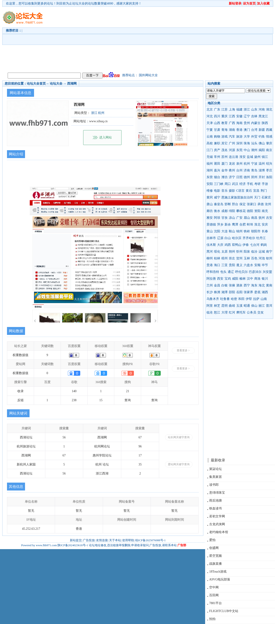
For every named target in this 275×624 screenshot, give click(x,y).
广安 (239, 217)
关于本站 (115, 540)
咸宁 (217, 197)
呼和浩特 (212, 272)
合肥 (242, 224)
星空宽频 (215, 555)
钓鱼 (262, 136)
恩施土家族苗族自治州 (237, 197)
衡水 (217, 211)
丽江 (262, 305)
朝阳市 (256, 231)
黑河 (209, 251)
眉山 (247, 217)
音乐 (224, 190)
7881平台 (215, 603)
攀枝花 (241, 211)
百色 (254, 258)
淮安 (242, 157)
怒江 (217, 312)
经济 (242, 184)
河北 (209, 116)
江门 (209, 150)
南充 (265, 211)
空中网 (214, 587)
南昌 (254, 217)
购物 (217, 136)
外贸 (254, 136)
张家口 (251, 204)
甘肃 (217, 129)
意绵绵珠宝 (217, 492)
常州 (217, 157)
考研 (257, 184)
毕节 (265, 265)
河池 (262, 258)
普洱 (269, 305)
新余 (228, 224)
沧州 (268, 204)
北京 (209, 109)
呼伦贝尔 (241, 272)
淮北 (257, 224)
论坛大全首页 (36, 83)
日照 (239, 177)
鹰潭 (235, 224)
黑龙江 (263, 116)
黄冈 (209, 197)
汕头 (254, 143)
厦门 (224, 163)
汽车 (232, 136)
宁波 (254, 163)
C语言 (240, 190)
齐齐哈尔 (249, 238)
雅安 (209, 217)
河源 (232, 150)
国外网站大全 (148, 75)
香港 (239, 129)
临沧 (209, 312)
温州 (262, 163)
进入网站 (105, 137)
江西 (232, 116)
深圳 (239, 143)
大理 (224, 312)
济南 (247, 170)
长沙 (209, 292)
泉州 (239, 163)
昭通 (247, 305)
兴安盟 (267, 272)
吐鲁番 (225, 299)
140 (74, 391)
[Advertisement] (152, 38)
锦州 (239, 231)
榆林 (242, 278)
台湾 (254, 129)
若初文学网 (217, 516)
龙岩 (232, 163)
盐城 (250, 157)
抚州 (262, 217)
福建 (239, 109)
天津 (209, 123)
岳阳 (239, 292)
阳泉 (247, 251)
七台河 (254, 244)
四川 (217, 116)
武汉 (235, 184)
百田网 (214, 595)
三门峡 (218, 184)
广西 (232, 123)
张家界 (248, 292)
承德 (260, 204)
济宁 (232, 177)
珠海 (247, 143)
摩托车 (241, 312)
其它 (224, 143)
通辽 (231, 272)
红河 (232, 312)
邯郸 (228, 204)
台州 (239, 170)
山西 (217, 123)
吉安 (269, 217)
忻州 (239, 251)
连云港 (233, 157)
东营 (209, 177)
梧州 (224, 258)
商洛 (257, 278)
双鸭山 (236, 244)
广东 (217, 109)
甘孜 (224, 217)
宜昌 (256, 190)
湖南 (232, 129)
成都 (224, 211)
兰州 (209, 285)
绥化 (217, 251)
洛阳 (269, 177)
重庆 (224, 116)
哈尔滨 (236, 238)
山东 (254, 109)
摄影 (232, 190)
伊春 (246, 244)
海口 (217, 265)
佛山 (262, 143)
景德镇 (211, 224)
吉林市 (211, 238)
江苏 (224, 109)
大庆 (220, 244)
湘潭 (224, 292)
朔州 (232, 251)
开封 (262, 177)
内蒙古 (256, 123)
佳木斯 (211, 244)
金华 (224, 170)
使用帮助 (128, 540)
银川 (265, 278)
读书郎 (214, 484)
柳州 (209, 258)
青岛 (254, 170)
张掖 (232, 285)
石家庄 (266, 197)
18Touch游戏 (218, 571)
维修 (209, 190)
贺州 (239, 258)
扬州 (257, 157)
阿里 (209, 305)
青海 (224, 129)
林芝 (217, 305)
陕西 (265, 123)
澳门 (247, 129)
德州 (247, 177)
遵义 (239, 265)
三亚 (224, 265)
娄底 (257, 292)
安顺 (257, 265)
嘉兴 (217, 170)
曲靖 (232, 305)
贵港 (209, 265)
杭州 (247, 163)
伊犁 (249, 299)
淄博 (262, 170)
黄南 (269, 285)
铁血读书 (215, 508)
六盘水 (248, 265)
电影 (217, 190)
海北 (262, 285)
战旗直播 (215, 563)
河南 (262, 109)
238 (74, 400)
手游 (265, 184)
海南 (239, 123)
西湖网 (72, 83)
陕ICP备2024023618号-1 (72, 545)
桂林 (217, 258)
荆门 (264, 190)
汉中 (250, 278)
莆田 (217, 163)
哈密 (234, 299)
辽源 (220, 238)
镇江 (265, 157)
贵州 (247, 123)
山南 (264, 299)
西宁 (247, 285)
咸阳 (235, 278)
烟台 (217, 177)
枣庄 (269, 170)
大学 (247, 136)
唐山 (209, 204)
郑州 (254, 177)
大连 (224, 231)
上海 (232, 109)
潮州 (254, 150)
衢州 (232, 170)
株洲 (217, 292)
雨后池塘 (215, 500)
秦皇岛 (218, 204)
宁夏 (209, 129)
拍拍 (212, 619)
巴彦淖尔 (255, 272)
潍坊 (224, 177)
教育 (224, 123)
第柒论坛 (215, 469)
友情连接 (102, 540)
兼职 (217, 143)
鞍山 (232, 231)
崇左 (232, 258)
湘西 (265, 292)
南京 (269, 150)
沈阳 (217, 231)
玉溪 (239, 305)
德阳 (250, 211)
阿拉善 (211, 278)
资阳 (257, 211)
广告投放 (89, 540)
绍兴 (269, 163)
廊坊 (209, 211)
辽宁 (247, 116)
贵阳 (232, 265)
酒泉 (239, 285)
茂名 (224, 150)
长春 (265, 231)
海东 (254, 285)
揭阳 (262, 150)
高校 (209, 143)
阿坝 (217, 217)
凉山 (232, 217)
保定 (242, 204)
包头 (223, 272)
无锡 (209, 157)
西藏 (269, 129)
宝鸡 (228, 278)
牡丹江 (261, 238)
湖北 (269, 109)
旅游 (239, 136)
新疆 (262, 129)
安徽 (239, 116)
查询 (127, 400)
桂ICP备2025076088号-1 (150, 540)
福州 (209, 163)
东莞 (239, 150)
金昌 (217, 285)
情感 (269, 136)
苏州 (224, 157)
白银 (224, 285)
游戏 (224, 136)
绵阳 (232, 211)
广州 (232, 143)
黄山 (209, 231)
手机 (250, 184)
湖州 (209, 170)
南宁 (269, 251)
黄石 (249, 190)
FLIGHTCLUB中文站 (223, 611)
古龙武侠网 (217, 524)
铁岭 (247, 231)
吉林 (254, 116)
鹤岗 (264, 244)
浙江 (247, 109)
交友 (260, 312)
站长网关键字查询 (179, 437)
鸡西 (228, 244)
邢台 (235, 204)
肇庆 (269, 143)
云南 (209, 136)
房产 (217, 150)
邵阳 (232, 292)
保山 (254, 305)
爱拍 (212, 540)
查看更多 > (183, 350)
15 (101, 400)
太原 (224, 251)
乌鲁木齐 (212, 299)
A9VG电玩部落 (219, 579)
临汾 (254, 251)
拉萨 (256, 299)
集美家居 (215, 477)
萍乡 (220, 224)
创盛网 (214, 548)
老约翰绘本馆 (218, 532)
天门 (257, 197)
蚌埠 (250, 224)
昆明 (224, 305)
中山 (247, 150)
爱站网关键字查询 (179, 464)
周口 (228, 184)
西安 (220, 278)
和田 (241, 299)
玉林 (247, 258)
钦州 (269, 258)
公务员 (251, 312)
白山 (228, 238)
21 (127, 391)
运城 (262, 251)
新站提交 (76, 540)
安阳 (209, 184)
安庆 (265, 224)
